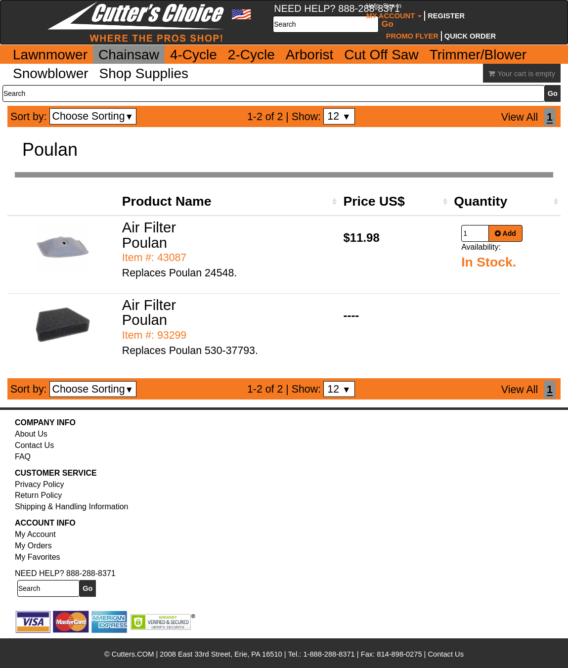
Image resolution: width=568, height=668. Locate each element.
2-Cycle (251, 54)
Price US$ (373, 201)
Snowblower (50, 73)
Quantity (480, 201)
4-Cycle (193, 54)
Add (505, 233)
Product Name (167, 201)
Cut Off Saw (381, 54)
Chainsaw (128, 54)
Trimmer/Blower (478, 54)
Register (446, 16)
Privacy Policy (39, 484)
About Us (31, 434)
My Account (394, 11)
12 (338, 116)
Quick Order (470, 36)
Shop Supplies (144, 73)
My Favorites (37, 557)
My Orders (33, 545)
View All (519, 117)
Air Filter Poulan (149, 235)
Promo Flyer (412, 36)
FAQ (23, 456)
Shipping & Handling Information (71, 506)
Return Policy (38, 495)
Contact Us (34, 445)
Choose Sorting (93, 116)
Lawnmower (50, 54)
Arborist (309, 54)
